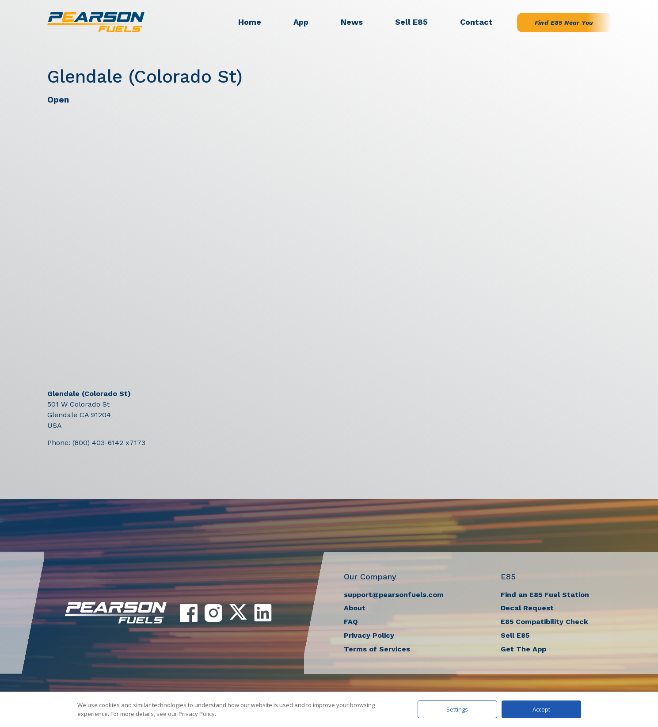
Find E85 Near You (564, 22)
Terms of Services (377, 649)
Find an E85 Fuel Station (545, 594)
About (354, 608)
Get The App (523, 649)
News (352, 22)
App (300, 22)
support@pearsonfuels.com (394, 594)
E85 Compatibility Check (544, 621)
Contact (476, 22)
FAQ (351, 621)
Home (249, 22)
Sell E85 (411, 22)
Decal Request (527, 608)
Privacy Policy (369, 635)
